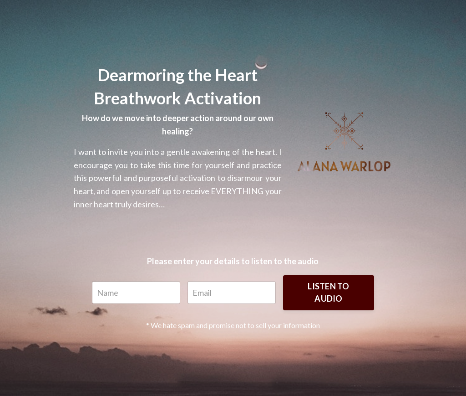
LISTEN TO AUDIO (328, 292)
